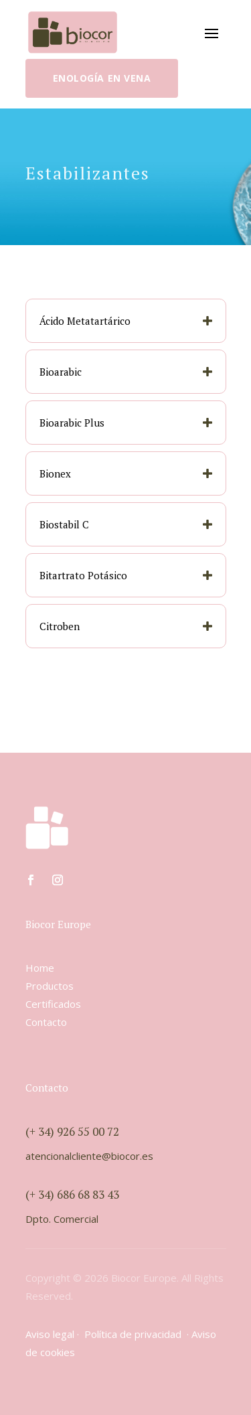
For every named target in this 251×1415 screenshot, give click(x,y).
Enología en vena (102, 78)
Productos (49, 985)
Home (39, 967)
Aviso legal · (54, 1334)
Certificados (53, 1004)
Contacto (46, 1022)
